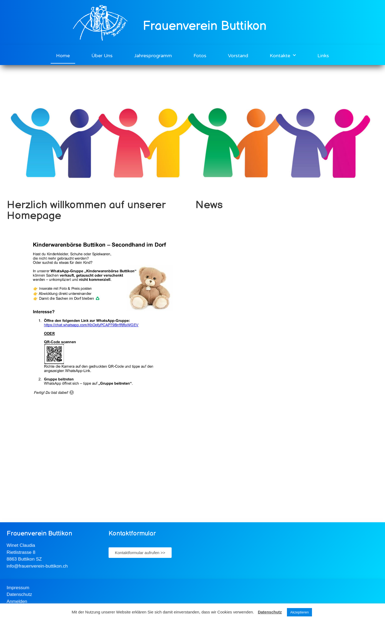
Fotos (199, 54)
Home (63, 54)
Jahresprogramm (153, 54)
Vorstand (238, 54)
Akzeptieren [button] (299, 612)
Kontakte (283, 54)
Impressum (18, 587)
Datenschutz (19, 594)
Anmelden (17, 601)
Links (323, 54)
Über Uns (102, 54)
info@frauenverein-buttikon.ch (37, 566)
